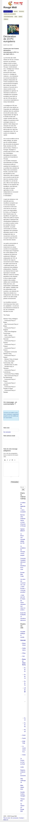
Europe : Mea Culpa (22, 574)
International (24, 640)
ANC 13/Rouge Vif (23, 780)
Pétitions (6, 19)
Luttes (22, 767)
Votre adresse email (9, 435)
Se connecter (7, 432)
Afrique (24, 653)
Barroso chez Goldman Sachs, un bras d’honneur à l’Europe (23, 520)
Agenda (15, 11)
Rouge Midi (10, 7)
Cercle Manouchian (8, 16)
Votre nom (6, 427)
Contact (21, 818)
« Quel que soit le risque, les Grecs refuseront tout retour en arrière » (23, 603)
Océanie (24, 754)
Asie (23, 656)
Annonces (21, 11)
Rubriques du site (8, 11)
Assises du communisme (10, 14)
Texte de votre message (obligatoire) (10, 449)
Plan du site (6, 818)
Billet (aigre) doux (22, 787)
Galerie (20, 16)
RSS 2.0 (5, 819)
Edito (16, 16)
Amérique (25, 735)
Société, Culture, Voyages (22, 794)
